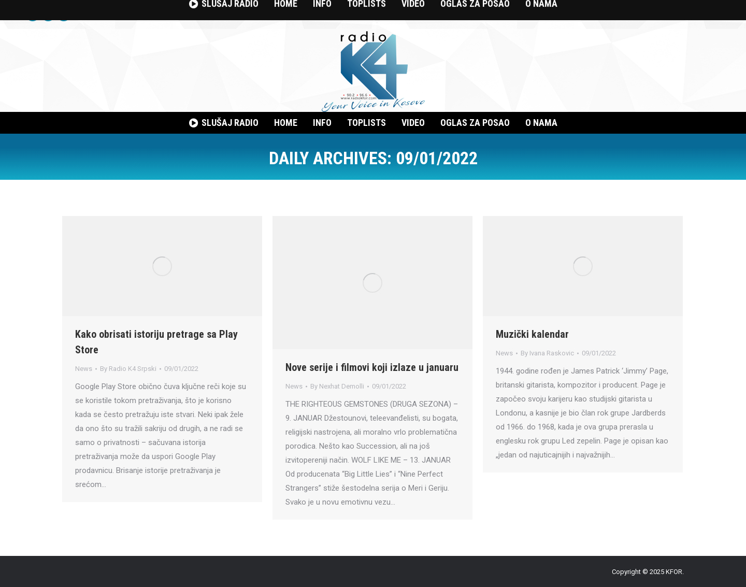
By (128, 369)
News (83, 369)
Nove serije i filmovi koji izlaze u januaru (371, 367)
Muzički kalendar (532, 334)
